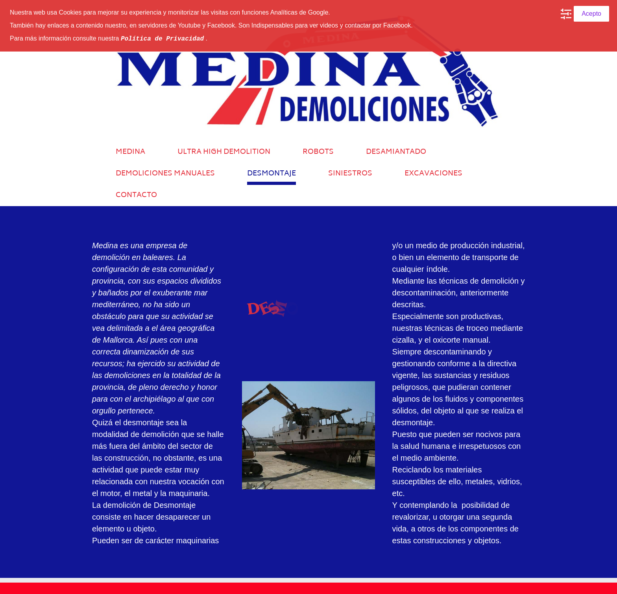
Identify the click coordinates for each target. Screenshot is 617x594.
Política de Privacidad (162, 38)
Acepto (591, 13)
